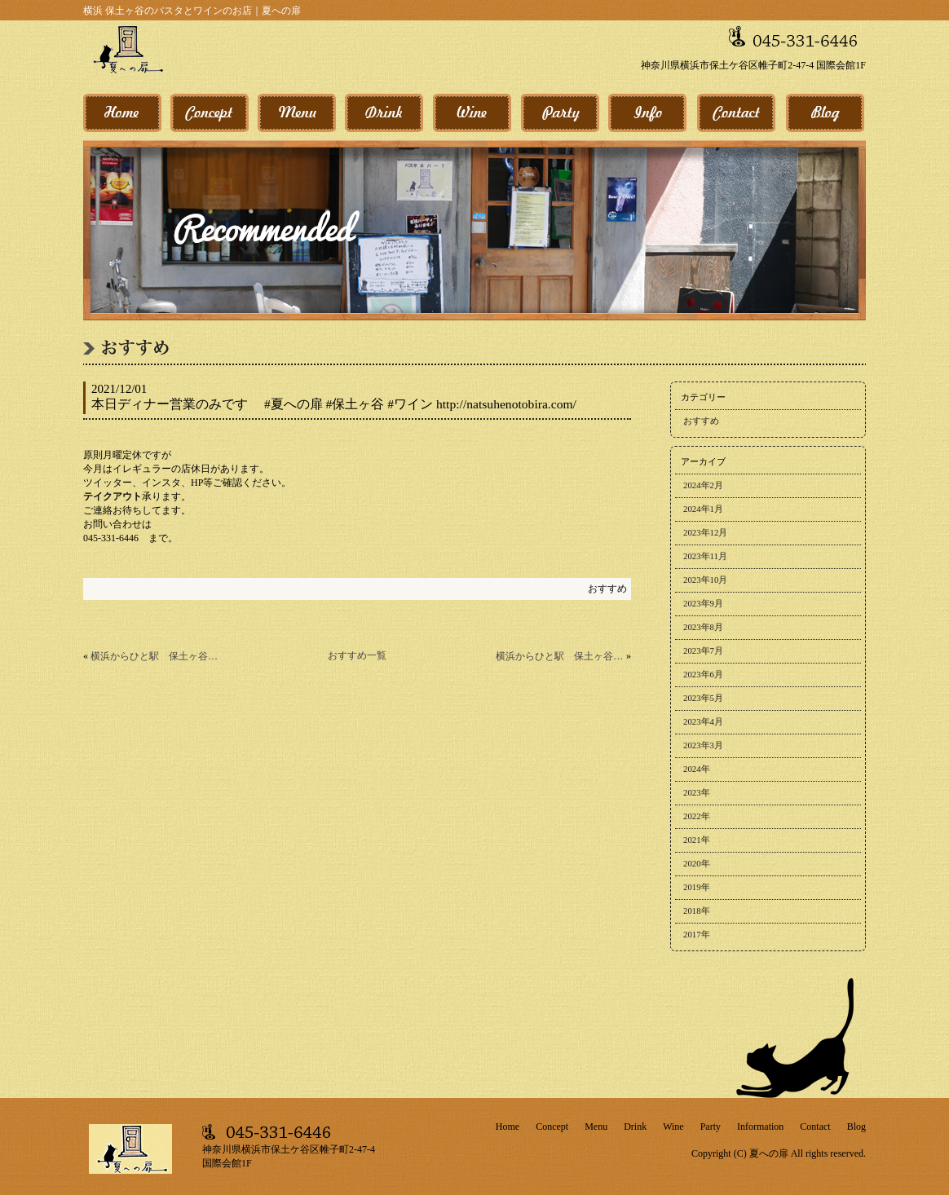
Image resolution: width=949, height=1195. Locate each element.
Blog (856, 1126)
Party (710, 1126)
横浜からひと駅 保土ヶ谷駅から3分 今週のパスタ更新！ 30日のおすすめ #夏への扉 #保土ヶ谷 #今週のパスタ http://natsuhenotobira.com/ (560, 656)
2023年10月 (705, 579)
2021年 (696, 839)
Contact (815, 1126)
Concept (552, 1126)
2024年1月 (703, 509)
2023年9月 (703, 603)
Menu (596, 1126)
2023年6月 (703, 674)
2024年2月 (703, 485)
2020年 (696, 863)
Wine (673, 1126)
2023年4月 (703, 721)
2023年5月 (703, 698)
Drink (635, 1126)
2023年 (696, 792)
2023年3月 (703, 745)
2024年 (696, 769)
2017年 (696, 934)
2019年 (696, 887)
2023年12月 (705, 532)
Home (507, 1126)
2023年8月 (703, 627)
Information (760, 1126)
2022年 (696, 816)
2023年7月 (703, 650)
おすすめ (607, 588)
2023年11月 (705, 556)
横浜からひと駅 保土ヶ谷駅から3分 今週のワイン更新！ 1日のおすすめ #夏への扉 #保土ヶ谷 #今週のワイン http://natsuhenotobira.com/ (154, 656)
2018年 (696, 910)
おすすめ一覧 (357, 655)
